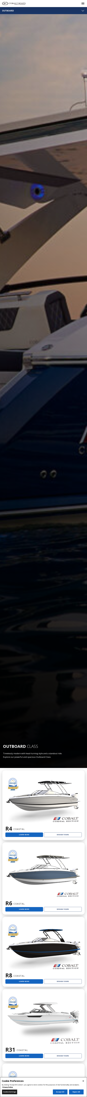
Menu (81, 2)
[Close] (83, 1081)
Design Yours (63, 835)
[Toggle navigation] (82, 10)
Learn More (24, 835)
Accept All (60, 1092)
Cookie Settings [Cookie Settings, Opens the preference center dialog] (9, 1092)
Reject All (76, 1092)
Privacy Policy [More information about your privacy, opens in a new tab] (7, 1087)
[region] (43, 1087)
